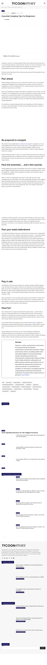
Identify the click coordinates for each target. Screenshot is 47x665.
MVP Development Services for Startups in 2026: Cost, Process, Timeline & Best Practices (30, 527)
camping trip (28, 384)
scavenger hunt (5, 391)
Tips (6, 7)
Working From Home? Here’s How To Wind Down (29, 630)
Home (3, 7)
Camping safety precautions (8, 384)
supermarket (13, 391)
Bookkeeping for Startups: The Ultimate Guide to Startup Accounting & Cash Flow (29, 503)
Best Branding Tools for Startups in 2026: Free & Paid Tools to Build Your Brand (30, 515)
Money (3, 430)
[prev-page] (3, 538)
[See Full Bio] (30, 375)
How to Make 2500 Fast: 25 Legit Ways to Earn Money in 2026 (30, 459)
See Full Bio (25, 375)
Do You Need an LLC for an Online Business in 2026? (30, 577)
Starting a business (20, 568)
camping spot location (19, 384)
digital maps (35, 384)
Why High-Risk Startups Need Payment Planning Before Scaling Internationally (30, 479)
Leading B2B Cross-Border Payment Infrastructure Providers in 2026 (29, 447)
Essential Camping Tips (26, 386)
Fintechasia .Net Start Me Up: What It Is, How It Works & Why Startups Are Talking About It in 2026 (30, 491)
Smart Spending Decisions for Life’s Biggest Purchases (20, 432)
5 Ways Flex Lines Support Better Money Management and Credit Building (30, 435)
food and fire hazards (37, 386)
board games (32, 322)
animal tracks (8, 382)
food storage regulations (7, 389)
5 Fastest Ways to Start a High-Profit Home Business (30, 606)
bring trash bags (17, 382)
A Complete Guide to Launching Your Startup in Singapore (28, 589)
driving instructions (6, 386)
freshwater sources (18, 389)
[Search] (42, 648)
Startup (17, 477)
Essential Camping (15, 386)
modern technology (25, 144)
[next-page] (5, 538)
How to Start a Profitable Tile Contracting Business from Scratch (29, 565)
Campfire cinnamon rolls (27, 382)
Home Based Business (20, 607)
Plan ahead (35, 389)
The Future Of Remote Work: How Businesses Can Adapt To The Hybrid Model (29, 618)
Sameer (7, 19)
